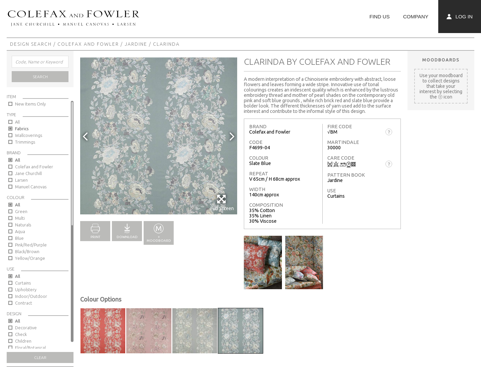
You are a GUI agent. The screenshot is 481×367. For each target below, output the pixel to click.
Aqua (20, 231)
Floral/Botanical (30, 347)
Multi (20, 218)
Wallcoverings (28, 135)
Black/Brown (27, 251)
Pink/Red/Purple (31, 244)
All (17, 122)
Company (416, 16)
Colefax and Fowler (88, 44)
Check (21, 334)
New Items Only (30, 104)
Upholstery (25, 289)
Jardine (136, 44)
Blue (19, 238)
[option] (158, 135)
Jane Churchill (28, 173)
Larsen (21, 180)
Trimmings (25, 142)
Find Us (379, 16)
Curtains (23, 283)
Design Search (31, 44)
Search (40, 76)
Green (21, 211)
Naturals (23, 224)
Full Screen (222, 202)
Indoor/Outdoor (31, 296)
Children (23, 341)
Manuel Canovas (30, 186)
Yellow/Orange (30, 258)
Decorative (26, 327)
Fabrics (22, 128)
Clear (40, 357)
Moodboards (441, 59)
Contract (23, 303)
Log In (460, 16)
